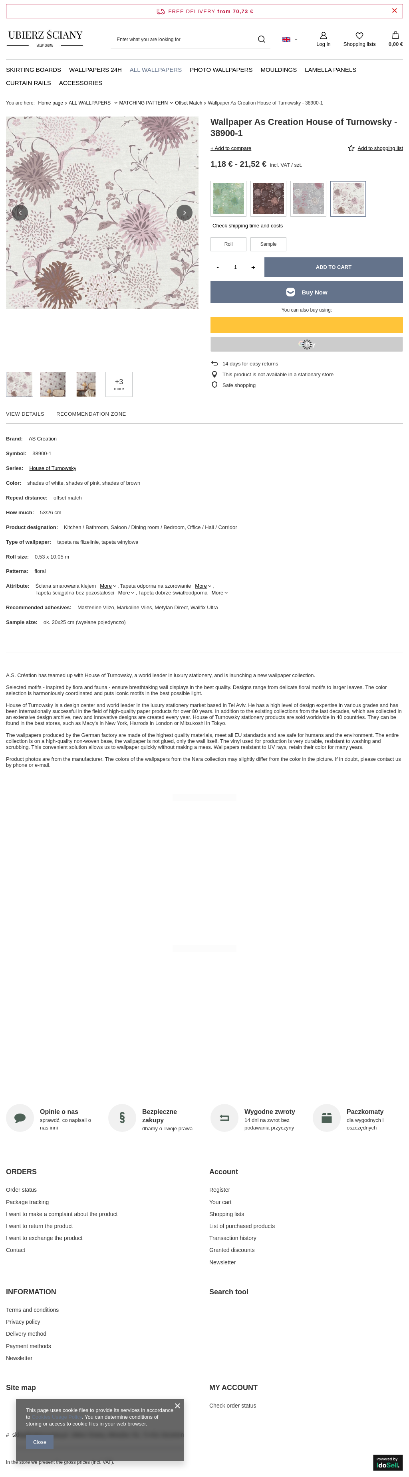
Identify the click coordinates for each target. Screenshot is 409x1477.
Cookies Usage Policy (56, 1417)
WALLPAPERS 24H (95, 69)
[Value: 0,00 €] (396, 39)
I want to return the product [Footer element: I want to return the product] (39, 1226)
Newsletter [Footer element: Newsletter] (222, 1262)
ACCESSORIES (80, 82)
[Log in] (323, 39)
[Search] (261, 40)
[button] (20, 213)
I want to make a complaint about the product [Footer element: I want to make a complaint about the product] (61, 1214)
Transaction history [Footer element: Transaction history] (232, 1238)
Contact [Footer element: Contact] (15, 1250)
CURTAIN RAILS (28, 82)
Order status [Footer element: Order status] (21, 1190)
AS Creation (43, 439)
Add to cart (333, 267)
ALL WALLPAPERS (156, 69)
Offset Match (188, 103)
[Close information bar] (394, 11)
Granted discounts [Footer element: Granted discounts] (232, 1250)
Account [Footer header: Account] (223, 1172)
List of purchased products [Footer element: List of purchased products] (242, 1226)
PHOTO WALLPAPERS (221, 69)
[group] (102, 213)
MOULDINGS (278, 69)
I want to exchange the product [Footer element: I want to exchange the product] (44, 1238)
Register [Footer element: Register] (219, 1190)
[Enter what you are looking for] (190, 40)
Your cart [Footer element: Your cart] (220, 1202)
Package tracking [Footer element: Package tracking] (27, 1202)
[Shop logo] (45, 40)
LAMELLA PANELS (330, 69)
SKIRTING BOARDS (33, 69)
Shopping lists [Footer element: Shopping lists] (226, 1214)
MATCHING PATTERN (143, 103)
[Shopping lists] (359, 39)
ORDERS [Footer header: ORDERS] (21, 1172)
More (106, 586)
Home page (51, 103)
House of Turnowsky (52, 468)
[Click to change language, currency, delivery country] (290, 39)
